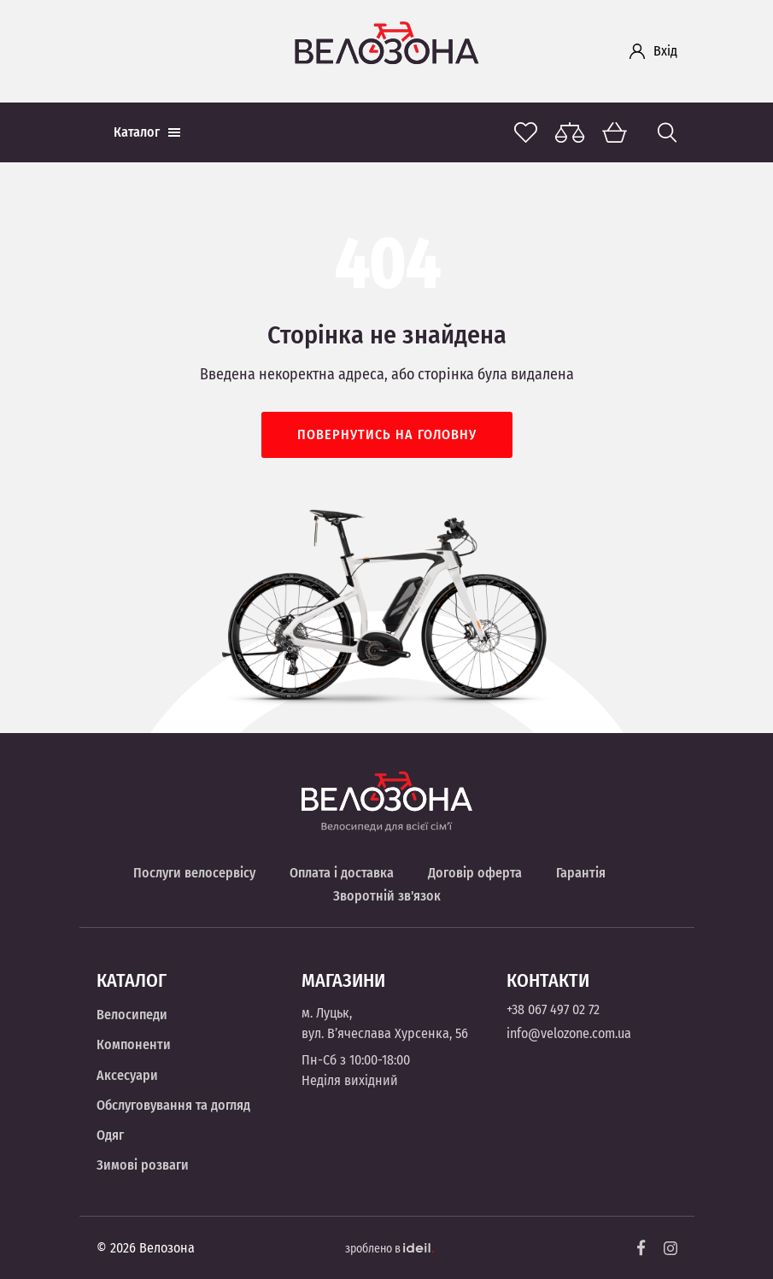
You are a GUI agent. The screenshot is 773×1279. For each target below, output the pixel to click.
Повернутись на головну (387, 434)
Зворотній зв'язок (387, 896)
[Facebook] (641, 1248)
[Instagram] (670, 1248)
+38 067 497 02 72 (553, 1009)
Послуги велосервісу (194, 873)
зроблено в (389, 1248)
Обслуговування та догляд (173, 1105)
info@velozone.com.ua (569, 1033)
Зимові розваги (143, 1165)
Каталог (147, 132)
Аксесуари (127, 1075)
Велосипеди (132, 1014)
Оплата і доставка (342, 873)
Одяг (110, 1135)
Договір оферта (475, 873)
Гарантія (581, 873)
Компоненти (134, 1044)
